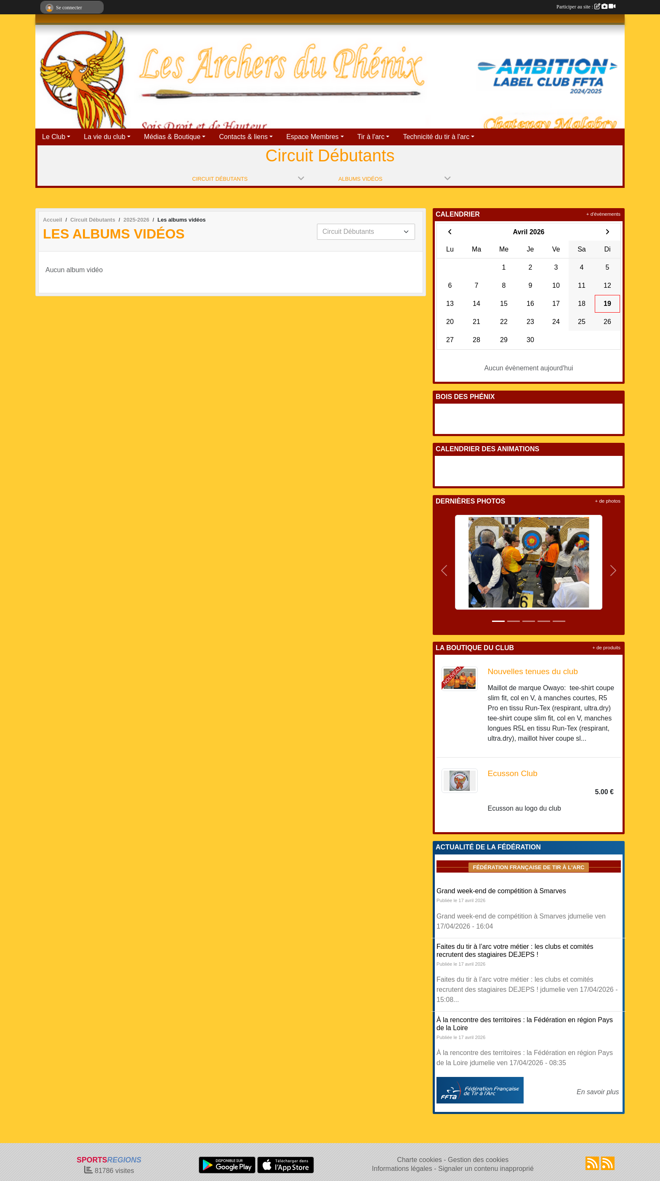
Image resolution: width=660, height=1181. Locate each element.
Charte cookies (419, 1159)
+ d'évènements (603, 214)
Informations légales (402, 1168)
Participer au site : (585, 7)
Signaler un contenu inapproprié (486, 1168)
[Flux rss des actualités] (592, 1163)
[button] (444, 570)
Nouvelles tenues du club (533, 671)
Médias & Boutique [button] (172, 136)
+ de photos (607, 500)
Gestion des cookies (478, 1159)
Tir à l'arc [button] (371, 136)
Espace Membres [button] (312, 136)
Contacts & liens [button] (243, 136)
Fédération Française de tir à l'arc (528, 867)
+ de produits (606, 647)
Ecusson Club (513, 773)
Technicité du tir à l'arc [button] (436, 136)
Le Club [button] (53, 136)
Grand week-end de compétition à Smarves (501, 890)
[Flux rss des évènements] (608, 1163)
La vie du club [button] (104, 136)
